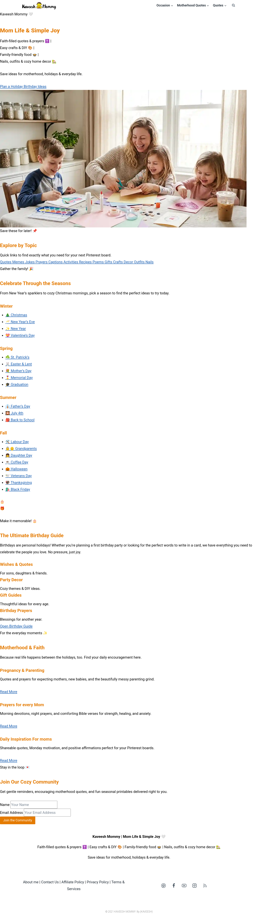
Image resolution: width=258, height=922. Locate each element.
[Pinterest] (163, 885)
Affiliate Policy (72, 882)
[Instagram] (194, 885)
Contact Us (50, 882)
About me (31, 882)
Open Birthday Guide (16, 626)
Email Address (11, 812)
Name (4, 805)
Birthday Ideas (35, 86)
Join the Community (17, 820)
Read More (8, 692)
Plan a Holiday (12, 86)
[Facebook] (173, 885)
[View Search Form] (233, 5)
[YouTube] (184, 885)
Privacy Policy (98, 882)
